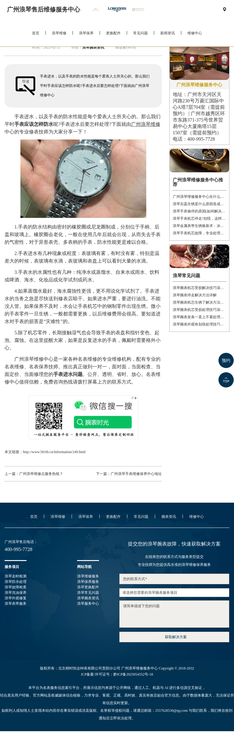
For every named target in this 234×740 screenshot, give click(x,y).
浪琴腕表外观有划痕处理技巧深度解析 (199, 324)
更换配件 (113, 33)
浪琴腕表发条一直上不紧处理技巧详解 (199, 317)
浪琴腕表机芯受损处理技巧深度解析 (199, 310)
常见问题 (140, 33)
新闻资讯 (167, 33)
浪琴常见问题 (88, 592)
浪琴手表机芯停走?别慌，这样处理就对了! (199, 218)
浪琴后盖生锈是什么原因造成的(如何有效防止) (199, 204)
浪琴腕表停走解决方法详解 (195, 295)
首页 (35, 33)
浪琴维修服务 (88, 576)
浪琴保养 (86, 33)
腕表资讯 (168, 517)
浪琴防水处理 (16, 582)
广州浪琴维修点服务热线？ (41, 474)
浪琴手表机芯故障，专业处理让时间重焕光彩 (199, 233)
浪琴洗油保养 (16, 592)
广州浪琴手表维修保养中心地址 (136, 474)
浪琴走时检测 (16, 576)
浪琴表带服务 (16, 603)
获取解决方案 (176, 637)
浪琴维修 (59, 33)
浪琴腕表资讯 (93, 47)
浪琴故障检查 (16, 587)
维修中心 (194, 33)
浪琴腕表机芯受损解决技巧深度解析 (199, 288)
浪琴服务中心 (88, 603)
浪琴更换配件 (88, 587)
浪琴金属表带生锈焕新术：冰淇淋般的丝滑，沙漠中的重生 (199, 226)
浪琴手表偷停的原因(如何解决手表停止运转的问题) (199, 211)
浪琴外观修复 (16, 598)
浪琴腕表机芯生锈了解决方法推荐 (199, 302)
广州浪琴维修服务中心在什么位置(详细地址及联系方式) (199, 196)
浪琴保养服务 (88, 582)
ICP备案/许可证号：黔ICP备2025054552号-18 (117, 674)
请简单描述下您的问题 (174, 614)
